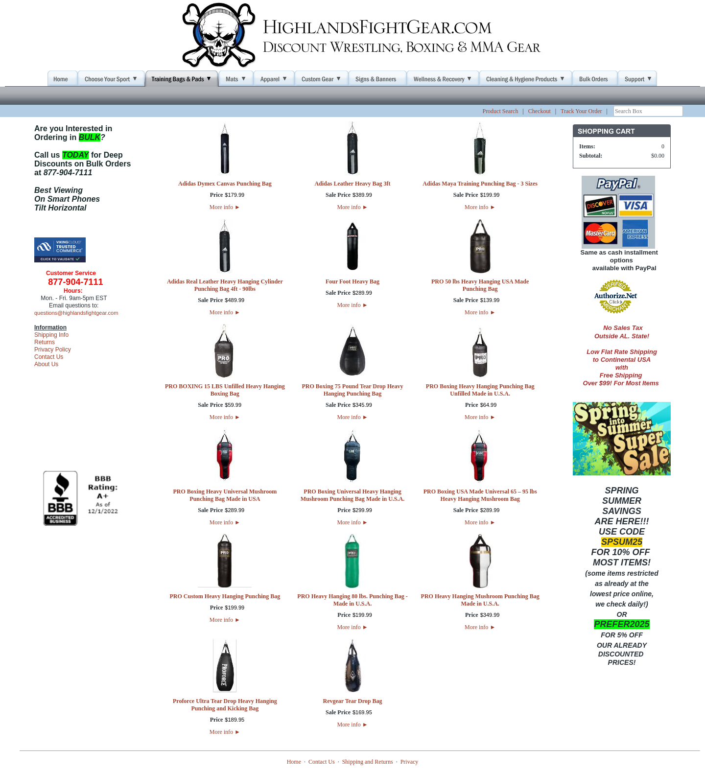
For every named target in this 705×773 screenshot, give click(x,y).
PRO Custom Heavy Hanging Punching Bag (224, 596)
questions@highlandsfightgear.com (76, 313)
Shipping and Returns (367, 761)
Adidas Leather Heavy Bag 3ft (352, 183)
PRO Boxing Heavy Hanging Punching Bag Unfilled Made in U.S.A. (480, 390)
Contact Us (48, 356)
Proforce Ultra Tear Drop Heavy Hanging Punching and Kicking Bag (225, 705)
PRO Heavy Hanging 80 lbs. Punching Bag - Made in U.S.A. (352, 600)
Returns (44, 342)
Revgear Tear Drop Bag (352, 701)
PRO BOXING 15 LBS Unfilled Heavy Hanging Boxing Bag (225, 390)
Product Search (500, 111)
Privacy (409, 761)
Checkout (539, 111)
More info (225, 207)
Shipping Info (51, 334)
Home (294, 761)
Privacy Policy (52, 349)
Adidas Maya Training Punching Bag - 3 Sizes (480, 183)
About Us (46, 364)
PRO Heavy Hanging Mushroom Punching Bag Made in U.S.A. (480, 600)
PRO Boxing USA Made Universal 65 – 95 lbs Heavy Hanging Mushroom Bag (480, 495)
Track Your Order (581, 111)
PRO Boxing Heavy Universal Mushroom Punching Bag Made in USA (225, 495)
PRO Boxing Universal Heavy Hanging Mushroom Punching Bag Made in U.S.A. (352, 495)
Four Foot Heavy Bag (352, 281)
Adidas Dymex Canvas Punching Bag (225, 183)
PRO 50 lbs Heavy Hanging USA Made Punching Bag (480, 285)
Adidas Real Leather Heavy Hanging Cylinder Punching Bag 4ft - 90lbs (225, 285)
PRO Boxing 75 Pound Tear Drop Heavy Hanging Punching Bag (352, 390)
